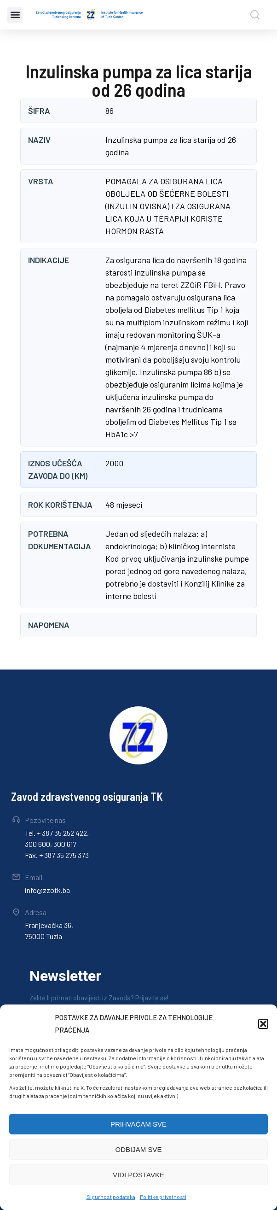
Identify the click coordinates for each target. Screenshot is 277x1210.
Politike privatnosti (163, 1196)
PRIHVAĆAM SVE (138, 1124)
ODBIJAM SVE (138, 1149)
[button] (263, 1023)
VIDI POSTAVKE (138, 1175)
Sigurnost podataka (111, 1196)
